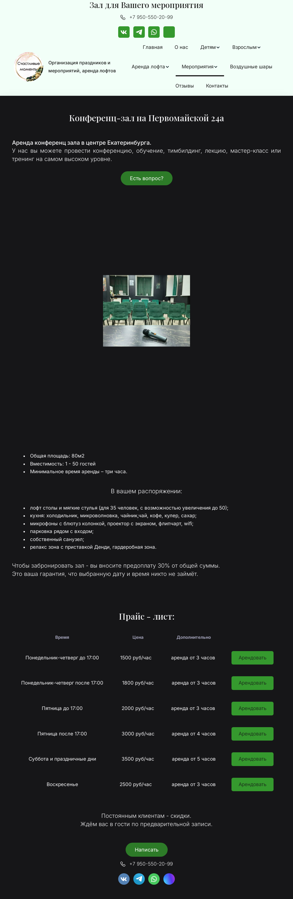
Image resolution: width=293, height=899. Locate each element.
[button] (210, 47)
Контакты (217, 86)
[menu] (202, 67)
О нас (181, 47)
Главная (153, 47)
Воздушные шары (251, 66)
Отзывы (184, 86)
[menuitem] (153, 47)
